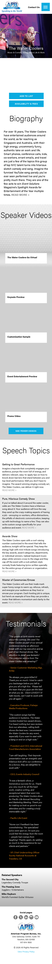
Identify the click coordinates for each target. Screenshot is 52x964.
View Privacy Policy (26, 951)
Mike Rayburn (9, 893)
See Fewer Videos (26, 430)
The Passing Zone (11, 886)
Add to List (26, 96)
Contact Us (34, 7)
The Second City (10, 879)
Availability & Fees (26, 103)
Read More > (20, 194)
